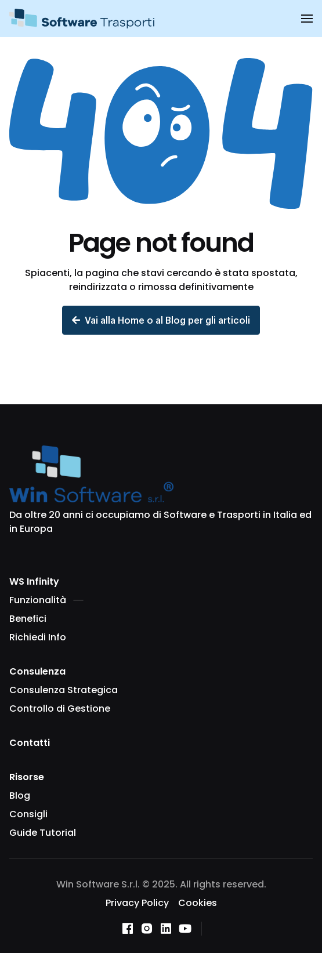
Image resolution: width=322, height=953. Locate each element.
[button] (307, 18)
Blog (19, 795)
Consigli (28, 814)
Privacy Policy (137, 902)
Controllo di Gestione (59, 708)
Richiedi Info (37, 637)
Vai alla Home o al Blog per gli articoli (161, 319)
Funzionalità (46, 600)
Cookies (197, 902)
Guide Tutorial (42, 832)
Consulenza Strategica (63, 690)
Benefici (27, 618)
